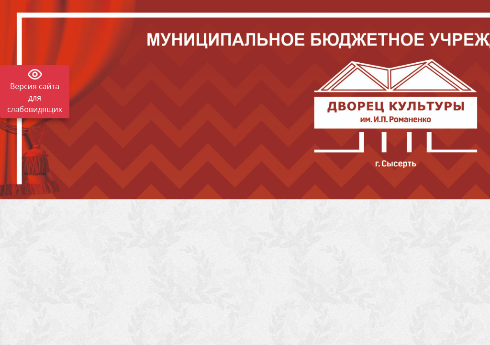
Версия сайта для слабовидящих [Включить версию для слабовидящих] (34, 98)
